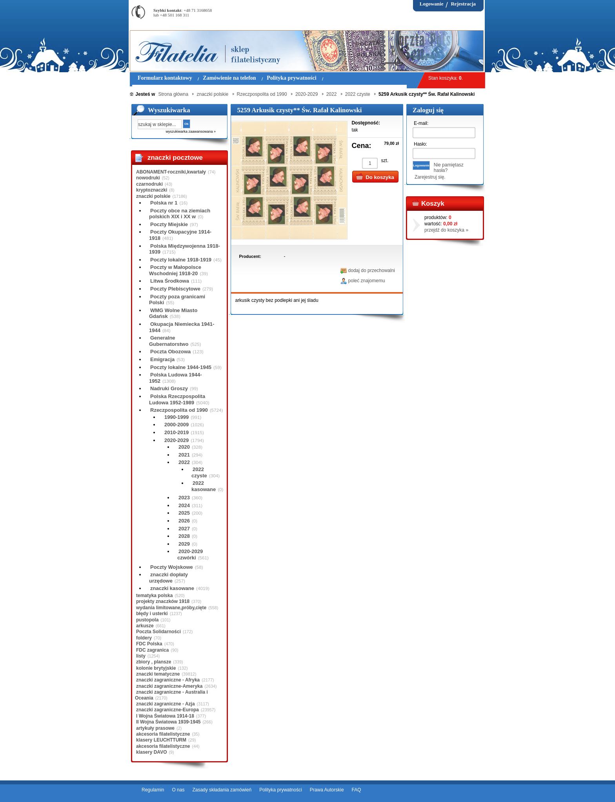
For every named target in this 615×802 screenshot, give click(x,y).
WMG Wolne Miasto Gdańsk (173, 313)
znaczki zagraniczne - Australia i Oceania (171, 694)
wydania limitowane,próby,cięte (171, 607)
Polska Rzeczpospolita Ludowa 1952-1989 (177, 399)
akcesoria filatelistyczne (163, 734)
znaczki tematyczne (158, 674)
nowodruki (148, 178)
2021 (184, 455)
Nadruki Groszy (169, 388)
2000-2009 (176, 424)
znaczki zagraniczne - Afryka (168, 680)
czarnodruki (149, 184)
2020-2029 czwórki (190, 554)
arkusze (145, 625)
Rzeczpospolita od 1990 (179, 410)
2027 (184, 529)
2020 (184, 447)
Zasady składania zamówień (221, 790)
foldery (144, 638)
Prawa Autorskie (327, 790)
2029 (184, 544)
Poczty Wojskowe (171, 567)
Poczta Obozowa (170, 351)
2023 (184, 498)
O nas (178, 790)
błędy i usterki (152, 613)
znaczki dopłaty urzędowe (168, 578)
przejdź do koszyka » (446, 230)
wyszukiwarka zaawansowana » (191, 131)
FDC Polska (149, 644)
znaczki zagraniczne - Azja (165, 704)
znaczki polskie (153, 196)
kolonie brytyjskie (156, 668)
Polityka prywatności (280, 790)
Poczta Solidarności (158, 631)
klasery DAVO (151, 752)
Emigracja (162, 359)
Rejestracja (463, 4)
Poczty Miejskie (169, 224)
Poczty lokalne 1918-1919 (180, 260)
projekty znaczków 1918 (162, 601)
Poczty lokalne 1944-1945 (180, 367)
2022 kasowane (203, 486)
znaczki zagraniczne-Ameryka (169, 686)
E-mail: (421, 123)
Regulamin (153, 790)
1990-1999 (176, 417)
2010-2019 (176, 432)
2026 (184, 521)
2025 (184, 513)
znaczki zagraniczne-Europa (167, 709)
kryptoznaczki (151, 190)
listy (141, 656)
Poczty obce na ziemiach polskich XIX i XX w (179, 214)
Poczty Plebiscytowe (175, 289)
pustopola (147, 620)
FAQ (356, 790)
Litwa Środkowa (169, 281)
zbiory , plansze (153, 662)
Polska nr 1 (163, 203)
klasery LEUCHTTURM (161, 740)
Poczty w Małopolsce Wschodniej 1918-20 (175, 270)
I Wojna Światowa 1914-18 (165, 716)
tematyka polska (154, 595)
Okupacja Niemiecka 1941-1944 (181, 327)
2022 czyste (199, 472)
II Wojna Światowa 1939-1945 (168, 722)
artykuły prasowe (155, 728)
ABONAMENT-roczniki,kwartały (171, 172)
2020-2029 (176, 440)
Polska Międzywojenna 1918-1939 (184, 249)
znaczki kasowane (172, 588)
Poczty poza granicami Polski (177, 300)
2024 (184, 505)
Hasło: (420, 144)
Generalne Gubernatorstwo (168, 341)
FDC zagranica (152, 650)
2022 (184, 462)
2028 (184, 536)
